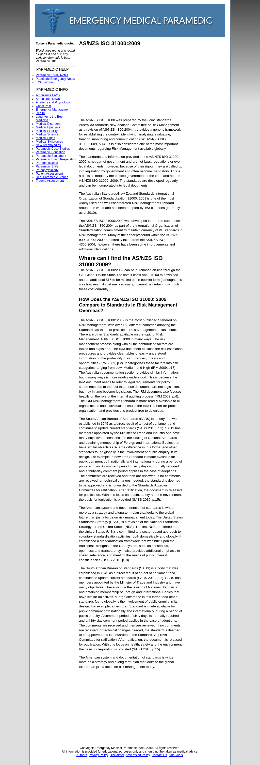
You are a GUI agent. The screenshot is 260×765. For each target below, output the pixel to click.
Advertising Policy (138, 755)
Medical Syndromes (49, 141)
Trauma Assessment (50, 180)
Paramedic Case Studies (53, 148)
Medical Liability (47, 131)
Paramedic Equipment (51, 156)
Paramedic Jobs (47, 163)
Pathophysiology (47, 170)
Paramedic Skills (47, 166)
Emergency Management (53, 109)
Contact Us (159, 755)
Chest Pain (43, 106)
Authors (81, 755)
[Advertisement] (121, 82)
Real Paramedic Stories (52, 177)
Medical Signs (45, 138)
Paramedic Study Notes (52, 75)
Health (40, 113)
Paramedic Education (50, 152)
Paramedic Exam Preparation (56, 159)
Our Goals (176, 755)
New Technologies (48, 145)
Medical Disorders (48, 124)
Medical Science (47, 134)
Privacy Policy (98, 755)
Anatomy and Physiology (53, 102)
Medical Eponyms (48, 127)
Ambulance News (48, 99)
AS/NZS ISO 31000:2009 (109, 43)
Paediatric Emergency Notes (55, 79)
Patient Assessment (49, 173)
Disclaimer (117, 755)
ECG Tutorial (45, 82)
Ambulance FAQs (48, 95)
